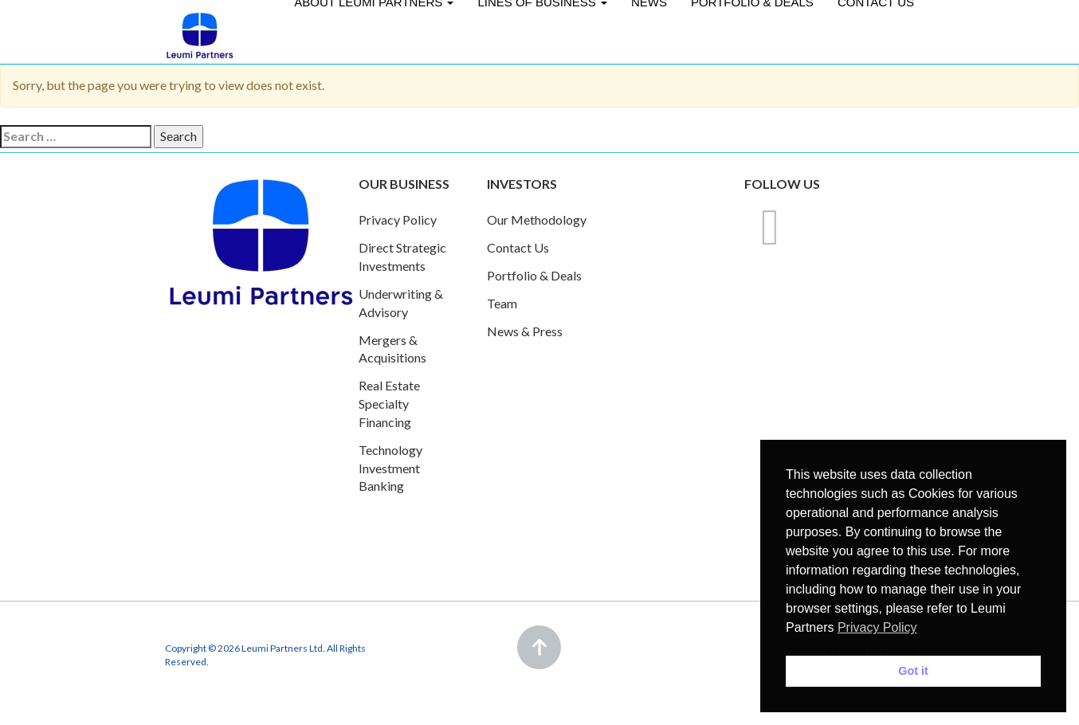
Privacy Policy (398, 219)
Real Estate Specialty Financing (389, 403)
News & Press (525, 331)
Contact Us (518, 247)
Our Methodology (537, 219)
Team (502, 303)
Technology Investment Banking (390, 468)
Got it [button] (913, 670)
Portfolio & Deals (534, 275)
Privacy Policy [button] (877, 627)
